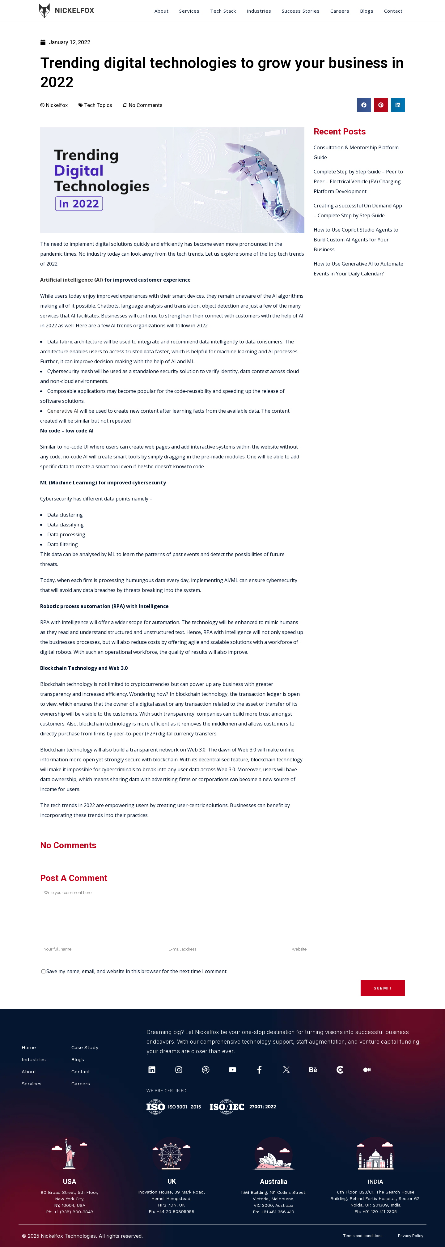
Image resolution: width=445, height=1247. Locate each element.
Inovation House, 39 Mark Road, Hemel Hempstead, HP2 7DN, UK (171, 1198)
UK (171, 1181)
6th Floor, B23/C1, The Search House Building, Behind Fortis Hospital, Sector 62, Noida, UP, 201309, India (375, 1198)
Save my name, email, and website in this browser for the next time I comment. (136, 971)
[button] (364, 105)
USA (69, 1181)
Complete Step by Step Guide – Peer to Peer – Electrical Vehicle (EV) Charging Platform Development (358, 181)
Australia (273, 1181)
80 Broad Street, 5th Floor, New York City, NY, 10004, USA (69, 1199)
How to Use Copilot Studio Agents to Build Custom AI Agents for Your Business (356, 239)
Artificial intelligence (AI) (72, 279)
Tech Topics (98, 105)
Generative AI (62, 410)
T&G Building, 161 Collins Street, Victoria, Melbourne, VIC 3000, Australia (273, 1199)
